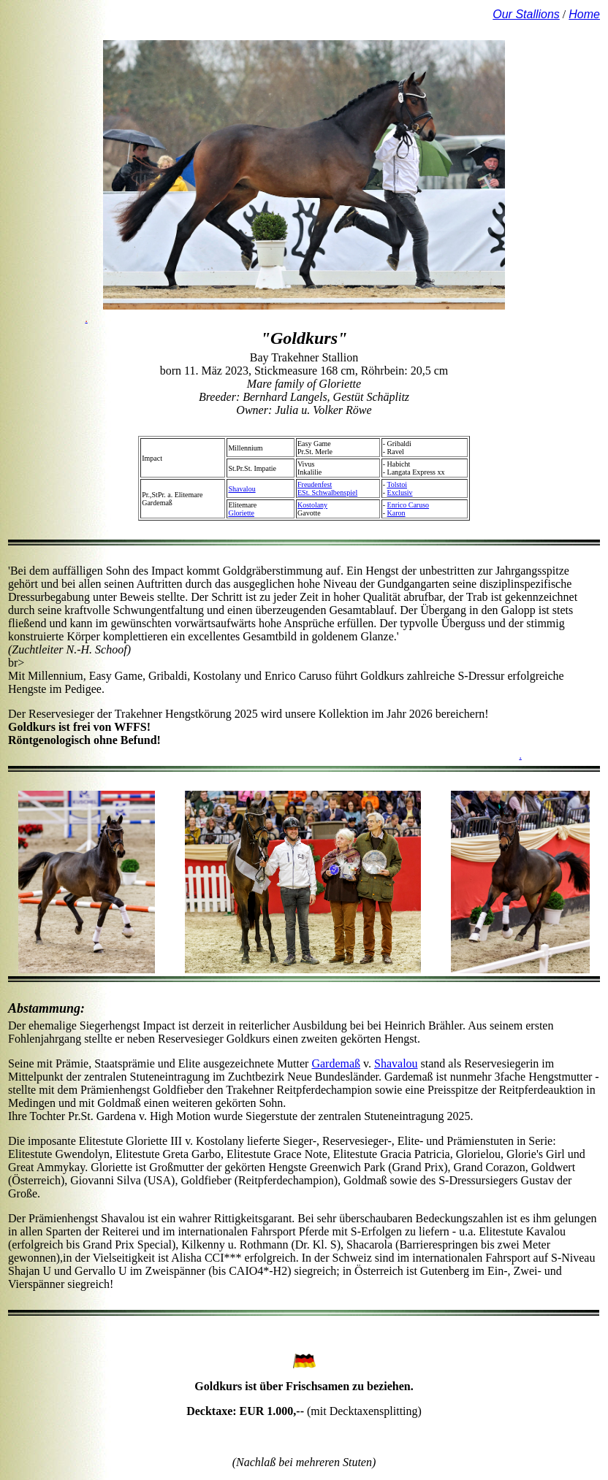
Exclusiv (400, 492)
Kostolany (312, 505)
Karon (396, 513)
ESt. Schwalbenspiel (327, 492)
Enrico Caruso (408, 505)
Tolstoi (397, 484)
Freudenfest (314, 484)
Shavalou (241, 489)
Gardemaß (335, 1063)
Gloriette (241, 513)
